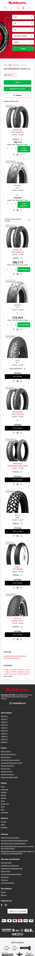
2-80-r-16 (21, 670)
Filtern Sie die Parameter (17, 89)
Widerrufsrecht (5, 871)
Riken (2, 809)
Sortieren (18, 95)
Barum (3, 786)
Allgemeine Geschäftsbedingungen (11, 868)
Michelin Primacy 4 (7, 771)
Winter (3, 825)
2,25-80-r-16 (14, 670)
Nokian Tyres (5, 804)
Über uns (3, 895)
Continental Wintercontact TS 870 (11, 763)
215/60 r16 (4, 733)
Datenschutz (5, 877)
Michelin (3, 798)
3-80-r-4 (21, 674)
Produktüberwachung (21, 155)
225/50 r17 (4, 742)
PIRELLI (18, 658)
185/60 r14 (4, 736)
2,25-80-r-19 (22, 672)
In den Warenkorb (24, 149)
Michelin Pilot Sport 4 (7, 766)
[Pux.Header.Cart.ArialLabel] (17, 8)
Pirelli (2, 807)
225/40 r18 (4, 725)
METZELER (7, 658)
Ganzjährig (4, 827)
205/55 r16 (4, 716)
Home (5, 65)
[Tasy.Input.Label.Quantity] (11, 148)
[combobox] (23, 17)
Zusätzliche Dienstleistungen (10, 866)
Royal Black (4, 812)
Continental (4, 789)
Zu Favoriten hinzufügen (14, 155)
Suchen (23, 48)
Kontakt (3, 892)
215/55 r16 (4, 739)
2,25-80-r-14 (7, 670)
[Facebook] (1, 905)
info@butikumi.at (19, 703)
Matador (3, 795)
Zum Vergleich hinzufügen (17, 155)
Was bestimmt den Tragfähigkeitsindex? (13, 843)
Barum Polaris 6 (6, 757)
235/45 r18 (4, 731)
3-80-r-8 (26, 674)
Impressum (4, 880)
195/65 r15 (4, 722)
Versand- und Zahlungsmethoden (11, 874)
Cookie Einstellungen (7, 883)
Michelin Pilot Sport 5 (7, 774)
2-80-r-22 (8, 674)
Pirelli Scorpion (5, 769)
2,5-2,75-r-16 (15, 674)
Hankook (4, 792)
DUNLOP (16, 656)
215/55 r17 (4, 728)
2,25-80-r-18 (14, 672)
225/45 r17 (4, 719)
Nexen (3, 801)
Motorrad (16, 65)
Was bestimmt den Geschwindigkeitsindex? (14, 840)
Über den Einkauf (6, 863)
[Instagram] (5, 905)
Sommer (3, 822)
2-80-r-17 (8, 672)
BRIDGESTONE (8, 656)
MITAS (13, 658)
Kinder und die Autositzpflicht (10, 838)
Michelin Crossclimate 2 (8, 754)
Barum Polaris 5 (6, 751)
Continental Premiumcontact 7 (10, 760)
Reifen (17, 82)
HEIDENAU (22, 656)
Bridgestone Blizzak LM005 (9, 777)
